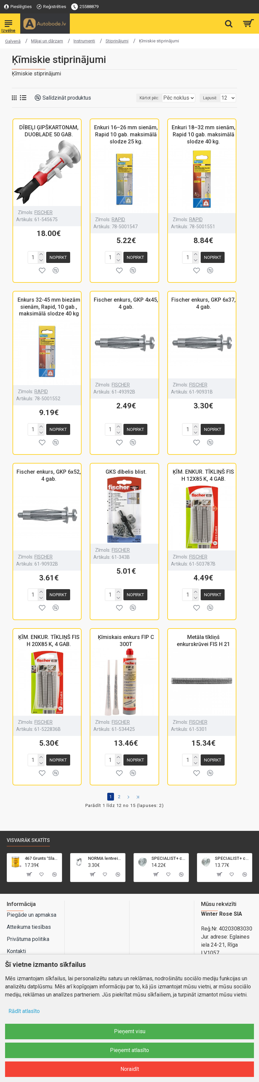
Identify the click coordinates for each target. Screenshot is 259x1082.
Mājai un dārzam (47, 40)
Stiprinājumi (117, 40)
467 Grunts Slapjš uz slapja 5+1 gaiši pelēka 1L (42, 852)
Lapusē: (210, 98)
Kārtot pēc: (129, 98)
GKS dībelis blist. (126, 469)
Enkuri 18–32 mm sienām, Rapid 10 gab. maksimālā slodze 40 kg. (203, 134)
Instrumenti (84, 40)
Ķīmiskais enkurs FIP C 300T (126, 636)
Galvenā (13, 41)
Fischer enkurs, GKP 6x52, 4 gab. (49, 472)
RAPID (118, 219)
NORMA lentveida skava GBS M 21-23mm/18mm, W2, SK (105, 852)
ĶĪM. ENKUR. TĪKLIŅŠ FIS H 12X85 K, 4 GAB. (203, 472)
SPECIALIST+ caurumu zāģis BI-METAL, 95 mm (168, 852)
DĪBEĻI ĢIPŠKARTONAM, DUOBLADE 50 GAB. (49, 131)
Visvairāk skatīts (28, 835)
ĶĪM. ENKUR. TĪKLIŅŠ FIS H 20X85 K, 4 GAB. (49, 636)
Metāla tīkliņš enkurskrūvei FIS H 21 (203, 636)
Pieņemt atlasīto (129, 1050)
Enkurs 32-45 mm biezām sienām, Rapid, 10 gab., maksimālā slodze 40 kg (49, 305)
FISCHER (43, 212)
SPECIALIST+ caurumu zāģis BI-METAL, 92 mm (232, 852)
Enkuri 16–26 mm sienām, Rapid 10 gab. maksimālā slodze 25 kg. (126, 134)
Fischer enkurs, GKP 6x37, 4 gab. (203, 302)
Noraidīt (129, 1069)
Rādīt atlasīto (24, 1011)
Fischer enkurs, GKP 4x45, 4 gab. (126, 302)
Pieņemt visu (129, 1031)
